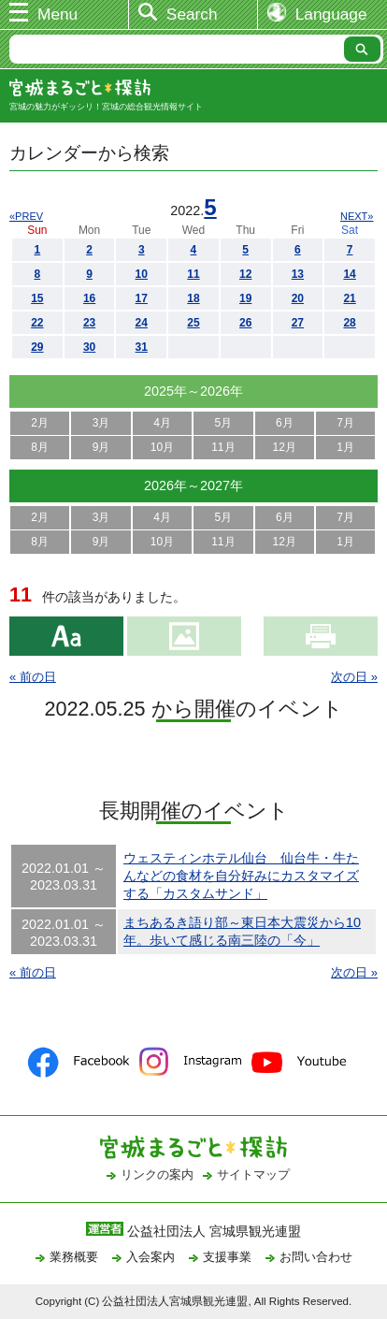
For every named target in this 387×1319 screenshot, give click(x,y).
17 (142, 298)
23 (89, 322)
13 (298, 274)
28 (349, 322)
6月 (285, 422)
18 (193, 298)
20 (298, 298)
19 (245, 298)
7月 (345, 422)
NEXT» (356, 216)
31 (142, 347)
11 (193, 274)
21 (349, 298)
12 (245, 274)
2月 (40, 422)
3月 (101, 422)
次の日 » (354, 677)
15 (37, 298)
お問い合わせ (316, 1257)
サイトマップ (253, 1174)
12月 (284, 447)
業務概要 (74, 1257)
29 (37, 347)
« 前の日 (32, 677)
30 (89, 347)
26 (245, 322)
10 (142, 274)
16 (89, 298)
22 (37, 322)
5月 (224, 422)
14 (349, 274)
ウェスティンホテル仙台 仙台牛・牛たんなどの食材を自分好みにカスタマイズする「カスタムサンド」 (241, 875)
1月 (345, 447)
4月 (162, 422)
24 (142, 322)
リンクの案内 (157, 1174)
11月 (223, 447)
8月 (40, 447)
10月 (162, 447)
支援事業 (227, 1257)
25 (193, 322)
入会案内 (150, 1257)
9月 (101, 447)
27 (298, 322)
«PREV (26, 216)
